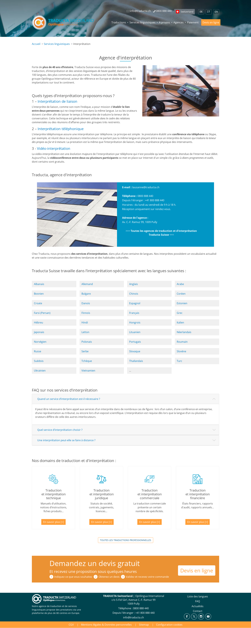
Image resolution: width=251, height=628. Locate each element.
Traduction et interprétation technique (53, 494)
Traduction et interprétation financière (198, 494)
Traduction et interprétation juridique (101, 494)
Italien (180, 322)
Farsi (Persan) (42, 313)
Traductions (118, 22)
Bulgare (86, 293)
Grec (179, 313)
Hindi (84, 322)
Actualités (197, 606)
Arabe (180, 284)
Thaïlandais (136, 361)
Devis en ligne (210, 22)
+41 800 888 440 (154, 200)
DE (201, 11)
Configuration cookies (169, 624)
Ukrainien (40, 370)
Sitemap (144, 624)
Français (134, 313)
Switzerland (187, 11)
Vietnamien (88, 370)
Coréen (181, 293)
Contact (197, 611)
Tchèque (86, 361)
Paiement (193, 22)
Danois (85, 303)
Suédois (39, 361)
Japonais (39, 332)
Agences (179, 22)
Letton (85, 332)
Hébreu (38, 322)
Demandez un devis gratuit (94, 563)
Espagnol (134, 303)
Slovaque (134, 351)
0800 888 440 (145, 196)
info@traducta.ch (133, 617)
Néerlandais (184, 332)
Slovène (181, 351)
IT (208, 11)
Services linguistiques (142, 22)
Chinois (133, 293)
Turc (179, 361)
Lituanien (134, 332)
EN (216, 11)
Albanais (39, 284)
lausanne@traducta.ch (145, 187)
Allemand (87, 284)
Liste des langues (197, 596)
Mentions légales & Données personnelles (106, 624)
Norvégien (40, 341)
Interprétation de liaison (57, 101)
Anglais (133, 284)
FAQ (197, 601)
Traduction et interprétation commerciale (150, 494)
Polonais (86, 341)
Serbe (85, 351)
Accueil (36, 44)
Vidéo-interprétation (53, 148)
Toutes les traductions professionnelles (125, 540)
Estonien (182, 303)
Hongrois (134, 322)
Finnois (85, 313)
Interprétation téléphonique (61, 128)
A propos (164, 22)
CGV (71, 624)
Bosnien (39, 293)
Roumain (182, 341)
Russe (37, 351)
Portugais (135, 341)
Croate (38, 303)
